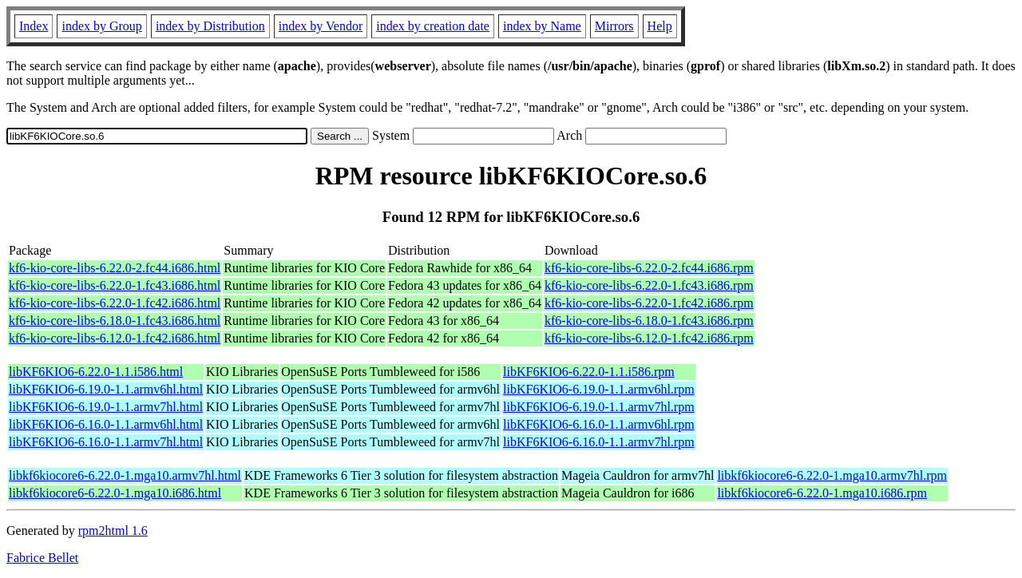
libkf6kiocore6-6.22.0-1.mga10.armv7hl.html (125, 475)
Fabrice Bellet (42, 557)
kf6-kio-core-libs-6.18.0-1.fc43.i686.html (114, 320)
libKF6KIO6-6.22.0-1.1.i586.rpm (589, 371)
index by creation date (432, 26)
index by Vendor (320, 26)
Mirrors (614, 26)
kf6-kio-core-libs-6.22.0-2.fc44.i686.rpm (649, 268)
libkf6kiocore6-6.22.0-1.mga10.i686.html (115, 493)
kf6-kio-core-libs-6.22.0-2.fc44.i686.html (114, 268)
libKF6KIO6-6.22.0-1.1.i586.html (96, 371)
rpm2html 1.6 (113, 530)
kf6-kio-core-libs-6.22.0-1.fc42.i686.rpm (649, 303)
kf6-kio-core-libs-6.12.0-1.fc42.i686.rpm (649, 338)
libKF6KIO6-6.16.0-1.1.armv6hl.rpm (599, 424)
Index (33, 26)
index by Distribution (210, 26)
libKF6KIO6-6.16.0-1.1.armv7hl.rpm (599, 442)
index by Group (101, 26)
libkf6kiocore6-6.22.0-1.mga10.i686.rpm (822, 493)
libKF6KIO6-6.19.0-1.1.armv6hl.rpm (599, 389)
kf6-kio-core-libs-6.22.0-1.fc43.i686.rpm (649, 285)
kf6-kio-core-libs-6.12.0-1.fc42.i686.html (114, 338)
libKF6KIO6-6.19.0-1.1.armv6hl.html (106, 389)
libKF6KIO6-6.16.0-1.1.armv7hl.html (106, 442)
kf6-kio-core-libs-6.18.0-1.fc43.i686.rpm (649, 320)
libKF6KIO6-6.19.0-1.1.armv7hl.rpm (599, 407)
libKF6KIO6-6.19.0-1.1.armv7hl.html (106, 407)
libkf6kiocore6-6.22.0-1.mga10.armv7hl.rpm (832, 475)
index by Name (542, 26)
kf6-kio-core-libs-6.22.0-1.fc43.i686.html (114, 285)
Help (660, 26)
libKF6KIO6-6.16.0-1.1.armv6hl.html (106, 424)
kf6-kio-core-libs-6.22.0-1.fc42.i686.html (114, 303)
